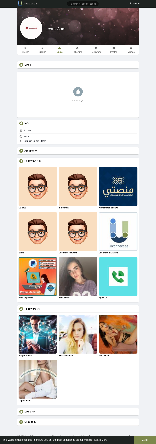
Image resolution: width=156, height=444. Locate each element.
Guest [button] (135, 3)
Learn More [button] (100, 439)
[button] (83, 3)
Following (30, 161)
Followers (30, 309)
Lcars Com (55, 28)
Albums (29, 151)
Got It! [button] (145, 440)
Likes (27, 411)
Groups (28, 422)
